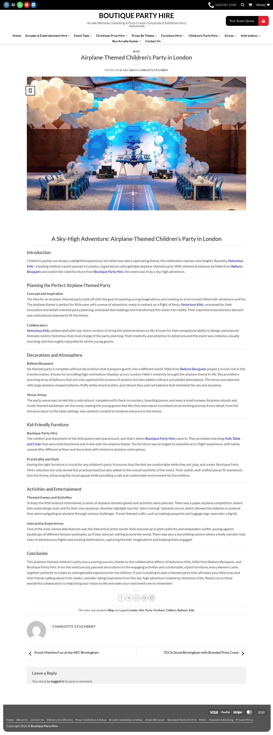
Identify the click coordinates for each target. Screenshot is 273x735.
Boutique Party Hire (136, 15)
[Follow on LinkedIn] (33, 5)
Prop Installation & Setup (91, 719)
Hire (141, 610)
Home (17, 35)
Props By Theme (144, 36)
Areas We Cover (155, 719)
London (133, 610)
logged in (57, 681)
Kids (191, 610)
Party (148, 610)
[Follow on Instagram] (6, 5)
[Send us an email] (13, 5)
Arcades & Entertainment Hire (47, 36)
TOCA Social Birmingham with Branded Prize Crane (205, 652)
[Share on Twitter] (129, 597)
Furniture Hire (172, 36)
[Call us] (20, 5)
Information (250, 36)
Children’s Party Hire (205, 36)
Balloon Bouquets (193, 369)
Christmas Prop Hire (112, 36)
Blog (136, 51)
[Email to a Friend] (136, 597)
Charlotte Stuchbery (153, 70)
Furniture (159, 610)
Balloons (182, 610)
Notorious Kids (192, 304)
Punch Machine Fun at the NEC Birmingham (63, 652)
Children (171, 610)
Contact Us (153, 41)
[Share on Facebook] (121, 597)
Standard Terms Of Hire (181, 719)
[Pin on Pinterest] (144, 597)
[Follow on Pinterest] (27, 5)
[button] (242, 5)
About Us (22, 719)
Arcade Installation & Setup (125, 719)
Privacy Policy (244, 719)
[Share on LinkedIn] (151, 597)
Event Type (83, 36)
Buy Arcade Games (126, 41)
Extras (231, 36)
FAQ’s (203, 719)
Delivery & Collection (60, 719)
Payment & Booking (221, 719)
